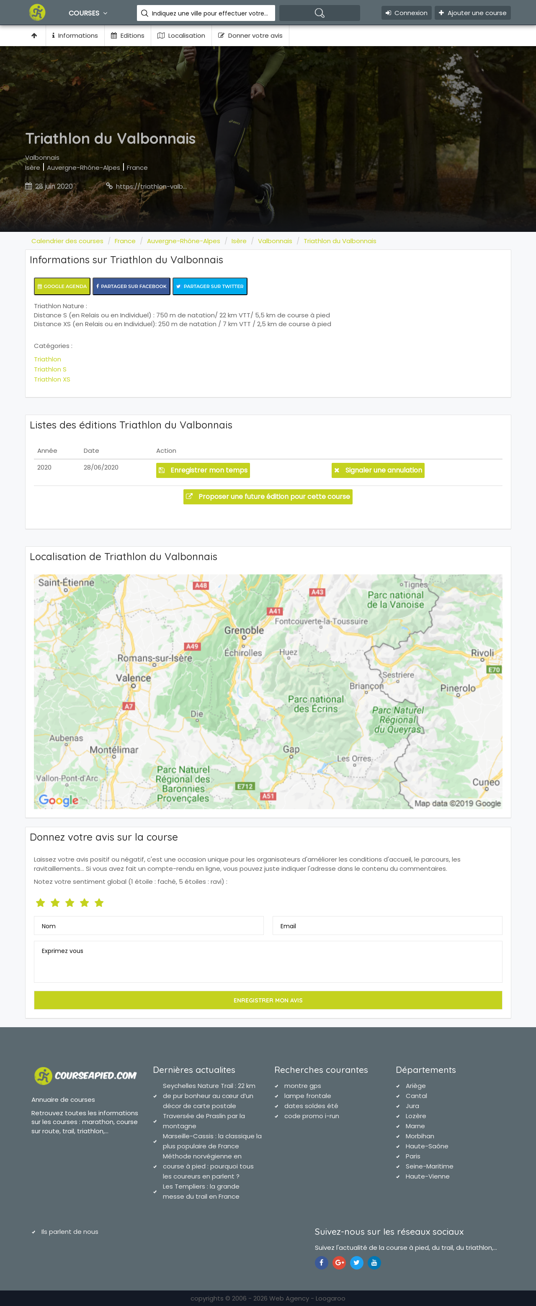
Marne (415, 1126)
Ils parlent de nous (69, 1231)
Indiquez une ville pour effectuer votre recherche (210, 13)
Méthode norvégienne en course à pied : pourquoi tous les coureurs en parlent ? (208, 1166)
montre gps (302, 1085)
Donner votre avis (250, 35)
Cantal (416, 1095)
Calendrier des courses (67, 240)
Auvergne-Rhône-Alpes (83, 167)
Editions (127, 35)
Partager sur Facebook (131, 286)
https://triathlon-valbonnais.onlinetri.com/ (182, 186)
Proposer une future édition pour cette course (268, 496)
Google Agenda (62, 286)
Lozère (416, 1115)
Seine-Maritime (430, 1166)
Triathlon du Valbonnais (340, 240)
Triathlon (47, 359)
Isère (32, 167)
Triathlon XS (52, 379)
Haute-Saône (427, 1146)
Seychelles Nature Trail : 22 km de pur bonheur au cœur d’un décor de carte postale (209, 1095)
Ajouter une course (473, 12)
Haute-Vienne (428, 1176)
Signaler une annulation (378, 470)
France (137, 167)
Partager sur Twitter (210, 286)
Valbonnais (42, 157)
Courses (89, 13)
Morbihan (420, 1136)
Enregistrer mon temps (203, 470)
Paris (413, 1156)
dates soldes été (311, 1105)
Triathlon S (50, 369)
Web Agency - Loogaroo (307, 1298)
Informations (75, 35)
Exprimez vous (62, 951)
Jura (412, 1105)
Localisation (181, 35)
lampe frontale (307, 1095)
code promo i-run (311, 1115)
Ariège (416, 1085)
